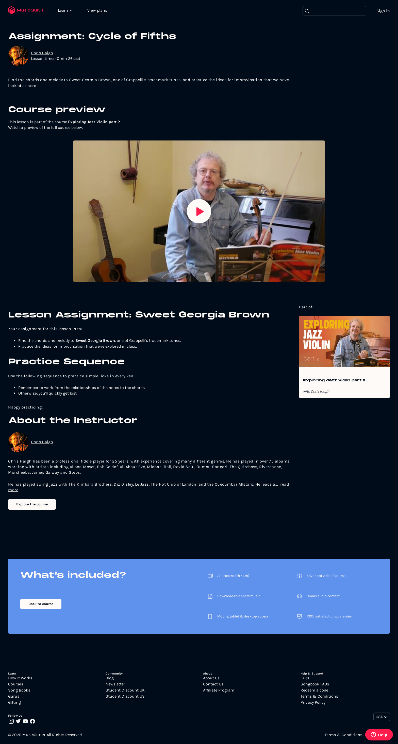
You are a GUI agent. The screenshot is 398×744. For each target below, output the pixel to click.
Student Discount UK (125, 690)
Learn (64, 10)
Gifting (14, 702)
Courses (15, 684)
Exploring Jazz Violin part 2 (334, 380)
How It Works (20, 678)
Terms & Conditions (319, 696)
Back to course (40, 604)
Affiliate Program (218, 690)
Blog (110, 678)
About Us (211, 678)
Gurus (13, 696)
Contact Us (213, 684)
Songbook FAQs (315, 684)
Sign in (383, 10)
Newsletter (115, 684)
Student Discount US (125, 696)
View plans (98, 10)
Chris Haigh (42, 52)
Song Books (19, 690)
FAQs (305, 678)
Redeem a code (314, 690)
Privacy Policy (313, 702)
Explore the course (32, 504)
